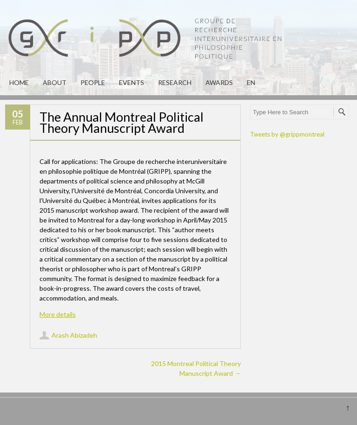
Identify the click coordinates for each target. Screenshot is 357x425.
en (251, 82)
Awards (219, 82)
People (92, 82)
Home (19, 82)
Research (175, 82)
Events (131, 82)
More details (58, 314)
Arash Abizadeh (74, 335)
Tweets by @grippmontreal (287, 134)
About (54, 82)
